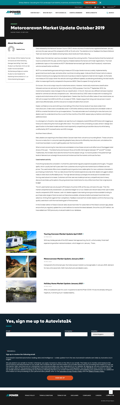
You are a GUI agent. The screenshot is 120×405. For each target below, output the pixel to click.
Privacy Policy (30, 395)
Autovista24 (110, 7)
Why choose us (61, 13)
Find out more (90, 2)
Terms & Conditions (46, 395)
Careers (98, 395)
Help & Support (79, 7)
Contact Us (89, 7)
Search (110, 12)
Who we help (47, 13)
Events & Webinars (76, 13)
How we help (35, 13)
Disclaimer (74, 395)
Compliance (87, 395)
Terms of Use (61, 395)
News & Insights (91, 13)
